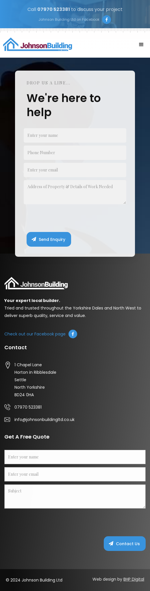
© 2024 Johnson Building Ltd (34, 580)
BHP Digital (133, 579)
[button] (141, 44)
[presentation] (68, 218)
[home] (36, 44)
